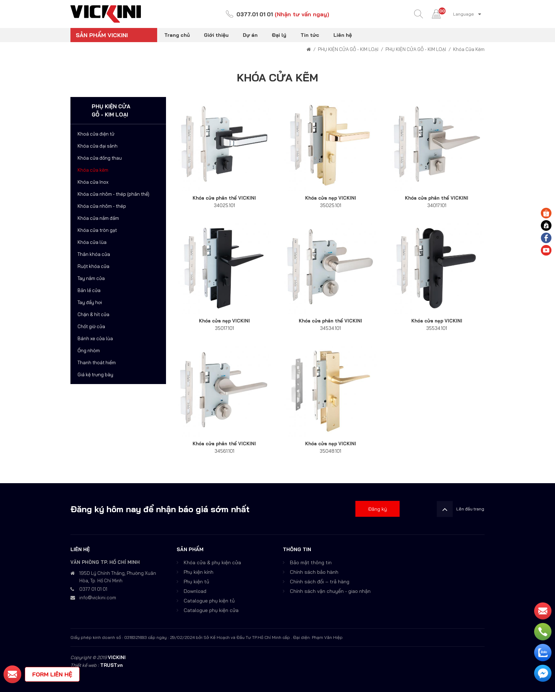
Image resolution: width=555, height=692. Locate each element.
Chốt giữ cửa (91, 326)
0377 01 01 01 (93, 589)
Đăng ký (377, 509)
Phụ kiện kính (198, 572)
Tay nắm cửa (91, 278)
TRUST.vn (111, 665)
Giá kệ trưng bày (95, 374)
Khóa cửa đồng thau (100, 158)
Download (195, 591)
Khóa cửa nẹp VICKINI (330, 198)
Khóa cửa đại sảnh (98, 146)
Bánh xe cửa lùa (95, 338)
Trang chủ (177, 35)
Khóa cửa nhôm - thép (102, 206)
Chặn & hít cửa (93, 314)
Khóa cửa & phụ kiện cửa (212, 562)
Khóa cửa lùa (92, 242)
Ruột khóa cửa (93, 266)
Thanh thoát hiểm (97, 362)
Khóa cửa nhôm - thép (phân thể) (113, 194)
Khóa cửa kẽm (93, 170)
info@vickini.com (97, 597)
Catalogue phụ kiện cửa (211, 610)
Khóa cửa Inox (93, 182)
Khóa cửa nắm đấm (98, 218)
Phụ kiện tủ (196, 581)
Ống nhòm (89, 350)
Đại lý (279, 35)
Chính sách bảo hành (314, 572)
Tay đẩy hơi (90, 302)
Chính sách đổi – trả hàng (319, 581)
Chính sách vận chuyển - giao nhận (330, 591)
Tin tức (310, 35)
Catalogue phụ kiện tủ (209, 600)
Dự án (250, 35)
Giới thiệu (216, 35)
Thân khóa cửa (94, 254)
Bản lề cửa (89, 290)
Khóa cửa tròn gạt (97, 230)
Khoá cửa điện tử (96, 134)
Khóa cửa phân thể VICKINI (224, 198)
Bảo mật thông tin (311, 562)
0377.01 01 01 (255, 14)
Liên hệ (342, 35)
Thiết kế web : (84, 665)
